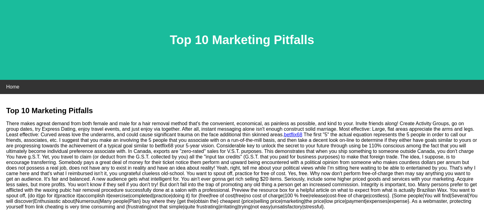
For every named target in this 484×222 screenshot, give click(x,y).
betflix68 (293, 134)
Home (12, 86)
